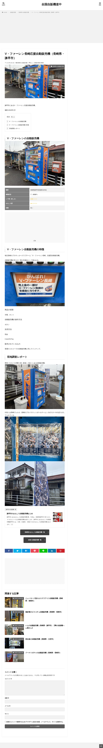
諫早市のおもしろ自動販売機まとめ (20, 513)
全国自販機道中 (52, 4)
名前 (7, 698)
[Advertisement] (51, 27)
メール (7, 706)
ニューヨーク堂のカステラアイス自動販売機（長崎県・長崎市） (44, 600)
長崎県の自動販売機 (24, 12)
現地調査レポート (13, 128)
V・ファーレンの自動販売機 (16, 121)
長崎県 (42, 63)
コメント (8, 679)
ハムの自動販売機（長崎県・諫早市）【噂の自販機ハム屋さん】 (44, 627)
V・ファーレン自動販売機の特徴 (18, 125)
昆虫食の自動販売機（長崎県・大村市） (40, 640)
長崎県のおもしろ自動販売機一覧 (35, 532)
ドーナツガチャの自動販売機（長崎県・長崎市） (44, 653)
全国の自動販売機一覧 (34, 540)
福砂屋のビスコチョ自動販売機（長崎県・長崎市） (43, 613)
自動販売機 (13, 12)
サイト (7, 714)
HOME (5, 12)
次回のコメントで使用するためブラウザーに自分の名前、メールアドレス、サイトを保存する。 (35, 722)
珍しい (31, 63)
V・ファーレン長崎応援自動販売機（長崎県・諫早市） (46, 12)
